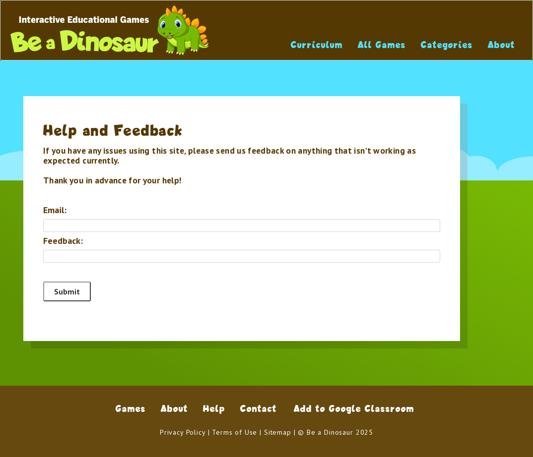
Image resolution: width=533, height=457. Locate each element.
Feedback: (63, 241)
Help (214, 408)
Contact (258, 408)
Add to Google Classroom (354, 408)
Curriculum (317, 45)
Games (131, 408)
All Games (382, 45)
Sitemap (277, 432)
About (501, 45)
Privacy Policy (182, 432)
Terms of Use (234, 432)
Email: (55, 210)
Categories (447, 45)
